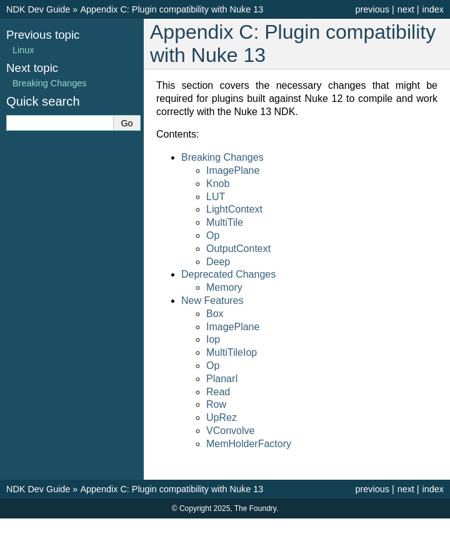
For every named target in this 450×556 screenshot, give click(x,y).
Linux (23, 50)
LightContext (234, 209)
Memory (224, 287)
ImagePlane (232, 170)
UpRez (221, 417)
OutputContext (238, 248)
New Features (212, 300)
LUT (215, 196)
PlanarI (222, 378)
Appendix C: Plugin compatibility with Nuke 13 (171, 9)
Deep (218, 261)
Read (218, 392)
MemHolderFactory (248, 443)
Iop (213, 339)
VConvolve (230, 430)
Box (215, 313)
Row (216, 404)
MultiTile (224, 222)
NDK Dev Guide (38, 9)
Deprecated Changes (228, 274)
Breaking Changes (222, 157)
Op (212, 235)
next (406, 9)
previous (372, 9)
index (433, 9)
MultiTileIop (231, 352)
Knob (217, 183)
